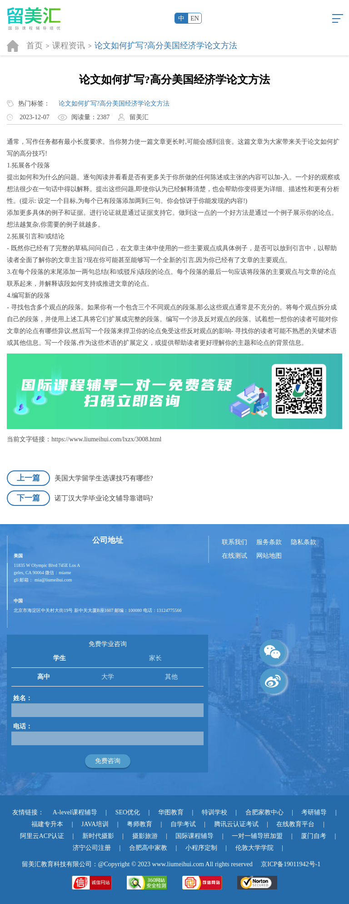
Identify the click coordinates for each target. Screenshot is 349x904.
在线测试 (234, 555)
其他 (171, 676)
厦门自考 (313, 836)
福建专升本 (47, 824)
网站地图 (269, 555)
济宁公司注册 (92, 847)
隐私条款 (303, 542)
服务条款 (269, 542)
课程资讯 (68, 45)
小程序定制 (201, 847)
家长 (155, 658)
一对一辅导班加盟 (257, 836)
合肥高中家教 (148, 847)
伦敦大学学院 (254, 847)
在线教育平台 (295, 824)
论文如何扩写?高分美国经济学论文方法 (166, 45)
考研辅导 (314, 812)
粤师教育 (139, 824)
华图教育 (171, 812)
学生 (59, 658)
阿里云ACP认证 (42, 836)
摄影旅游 (145, 836)
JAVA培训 (95, 824)
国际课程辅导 (194, 836)
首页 (34, 45)
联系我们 (234, 542)
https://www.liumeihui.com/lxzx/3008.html (106, 439)
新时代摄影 (98, 836)
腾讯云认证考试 (236, 824)
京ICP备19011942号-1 (290, 864)
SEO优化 (127, 812)
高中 (43, 676)
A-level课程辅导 (75, 812)
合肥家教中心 (264, 812)
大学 (107, 676)
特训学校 (214, 812)
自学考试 (183, 824)
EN (194, 18)
